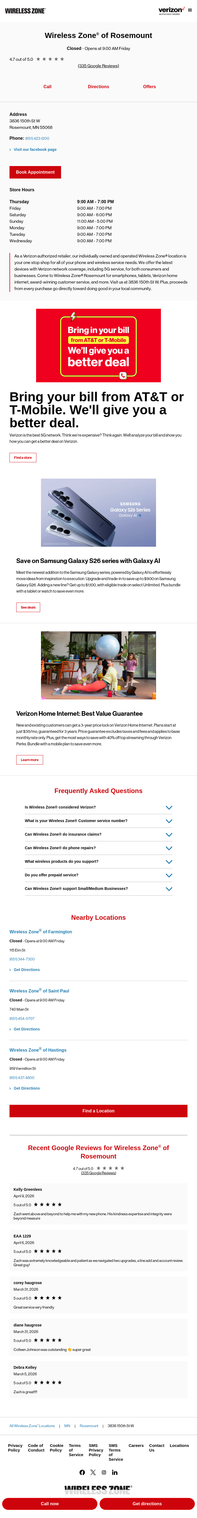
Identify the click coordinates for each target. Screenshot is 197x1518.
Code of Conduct (36, 1447)
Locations (179, 1445)
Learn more (30, 760)
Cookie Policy (56, 1447)
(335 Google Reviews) (98, 65)
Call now (50, 1503)
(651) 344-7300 (22, 959)
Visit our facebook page (35, 149)
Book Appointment (35, 172)
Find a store (23, 458)
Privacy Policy (15, 1447)
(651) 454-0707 (21, 1018)
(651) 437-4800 (21, 1077)
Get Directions (27, 970)
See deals (28, 607)
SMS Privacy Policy (96, 1450)
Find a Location (98, 1111)
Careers (136, 1445)
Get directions (164, 1505)
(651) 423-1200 (37, 138)
